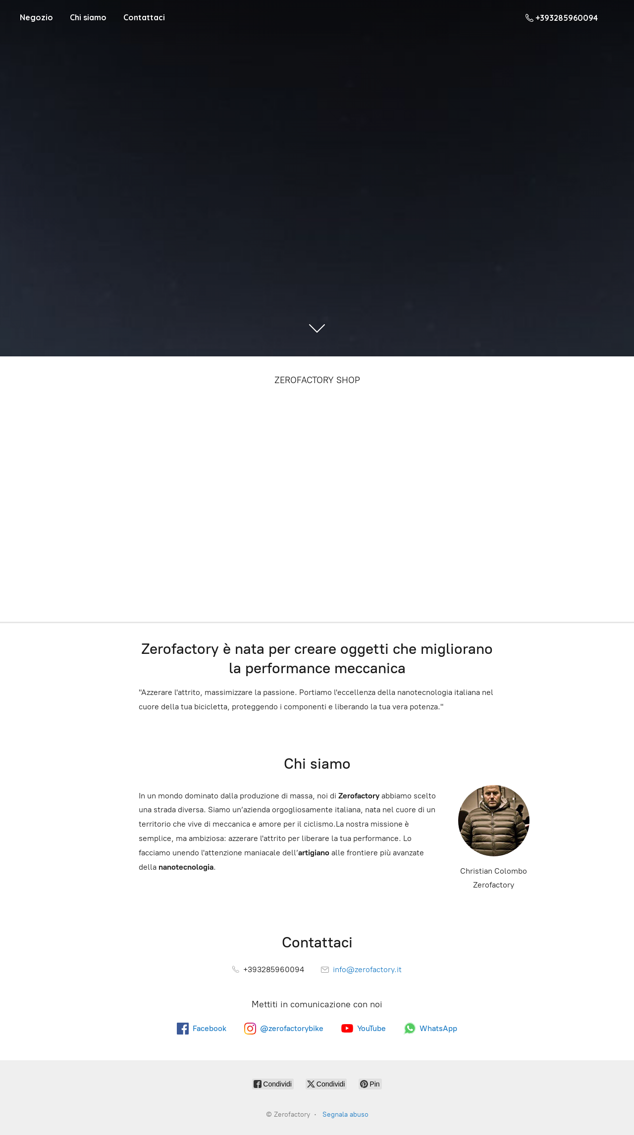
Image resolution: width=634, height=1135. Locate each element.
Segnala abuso (345, 1114)
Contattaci (144, 17)
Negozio (36, 17)
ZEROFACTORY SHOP (317, 380)
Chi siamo (88, 17)
